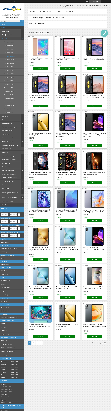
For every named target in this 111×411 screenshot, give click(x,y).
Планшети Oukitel (9, 66)
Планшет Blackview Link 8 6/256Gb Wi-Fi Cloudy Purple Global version (93, 211)
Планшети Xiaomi (9, 42)
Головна (32, 11)
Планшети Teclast (9, 98)
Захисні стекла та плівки (9, 197)
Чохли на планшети (8, 185)
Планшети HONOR (9, 88)
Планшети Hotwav (9, 91)
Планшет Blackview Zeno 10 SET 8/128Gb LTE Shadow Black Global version (39, 249)
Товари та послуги (37, 17)
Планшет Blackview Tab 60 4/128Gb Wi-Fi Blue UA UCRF (67, 287)
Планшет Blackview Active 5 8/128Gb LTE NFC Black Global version (40, 173)
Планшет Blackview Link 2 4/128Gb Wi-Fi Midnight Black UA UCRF (93, 287)
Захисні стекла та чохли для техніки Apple (10, 193)
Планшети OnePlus (9, 95)
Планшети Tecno (8, 102)
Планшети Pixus (8, 49)
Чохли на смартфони (8, 181)
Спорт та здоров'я (7, 138)
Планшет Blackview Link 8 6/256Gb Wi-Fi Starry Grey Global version (66, 211)
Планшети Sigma (8, 52)
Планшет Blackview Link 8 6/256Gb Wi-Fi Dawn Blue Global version (39, 211)
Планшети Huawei (9, 59)
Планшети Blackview (9, 56)
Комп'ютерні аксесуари (9, 159)
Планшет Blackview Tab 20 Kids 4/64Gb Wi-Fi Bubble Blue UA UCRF (39, 325)
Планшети (5, 38)
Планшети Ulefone (9, 74)
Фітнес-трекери (7, 123)
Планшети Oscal (8, 112)
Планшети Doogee (9, 77)
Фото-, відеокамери (8, 170)
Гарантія (58, 11)
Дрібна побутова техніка (9, 177)
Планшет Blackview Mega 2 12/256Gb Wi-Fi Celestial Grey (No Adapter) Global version (94, 134)
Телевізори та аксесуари (9, 127)
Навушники (5, 120)
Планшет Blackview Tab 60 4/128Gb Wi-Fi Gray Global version (40, 134)
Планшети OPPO (8, 81)
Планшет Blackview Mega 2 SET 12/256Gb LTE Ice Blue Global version (94, 248)
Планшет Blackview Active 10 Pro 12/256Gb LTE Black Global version (93, 59)
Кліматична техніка (8, 141)
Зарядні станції (6, 149)
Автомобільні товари (8, 156)
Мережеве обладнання (9, 174)
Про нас (3, 205)
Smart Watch (5, 134)
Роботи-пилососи (7, 130)
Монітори (5, 152)
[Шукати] (22, 21)
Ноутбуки (5, 116)
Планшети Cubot (8, 70)
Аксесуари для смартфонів (10, 145)
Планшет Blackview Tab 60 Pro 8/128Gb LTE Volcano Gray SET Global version (94, 326)
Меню (3, 27)
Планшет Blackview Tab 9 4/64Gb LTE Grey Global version (67, 59)
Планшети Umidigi (9, 105)
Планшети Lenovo (9, 63)
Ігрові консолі (6, 167)
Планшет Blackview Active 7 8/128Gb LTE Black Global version (94, 173)
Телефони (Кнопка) (7, 35)
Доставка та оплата (45, 11)
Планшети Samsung (9, 45)
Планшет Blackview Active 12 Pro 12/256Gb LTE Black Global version (66, 173)
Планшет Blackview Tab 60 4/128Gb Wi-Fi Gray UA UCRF (67, 325)
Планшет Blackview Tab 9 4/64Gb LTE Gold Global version (40, 59)
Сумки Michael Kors (7, 201)
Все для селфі (6, 163)
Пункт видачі (69, 11)
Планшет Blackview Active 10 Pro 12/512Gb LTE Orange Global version (67, 96)
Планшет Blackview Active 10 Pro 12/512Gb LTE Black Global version (39, 96)
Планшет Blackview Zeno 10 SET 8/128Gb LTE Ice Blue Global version (67, 248)
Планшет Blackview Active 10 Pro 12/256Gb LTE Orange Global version (94, 96)
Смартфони (5, 31)
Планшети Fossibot (9, 84)
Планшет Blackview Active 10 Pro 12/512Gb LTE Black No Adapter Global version (66, 134)
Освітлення (5, 188)
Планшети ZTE (8, 109)
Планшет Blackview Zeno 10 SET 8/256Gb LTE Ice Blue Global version (40, 287)
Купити (40, 68)
